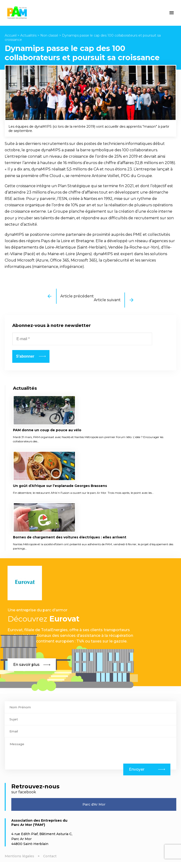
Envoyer (136, 769)
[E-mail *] (82, 339)
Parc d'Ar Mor (93, 804)
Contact (50, 856)
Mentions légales (19, 856)
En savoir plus (31, 664)
